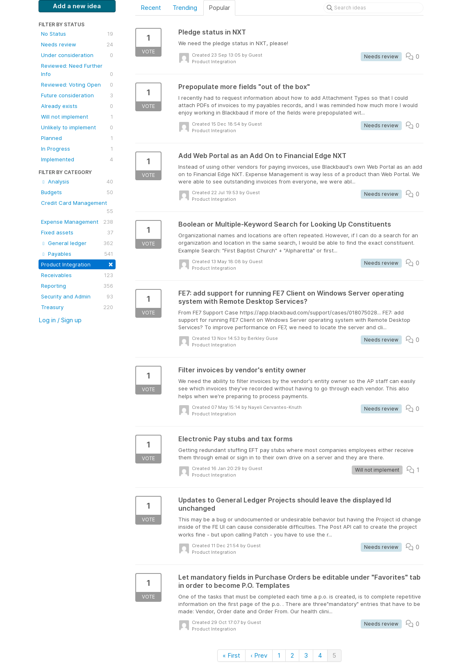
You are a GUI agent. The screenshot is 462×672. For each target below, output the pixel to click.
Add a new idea (77, 6)
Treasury (77, 307)
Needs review (77, 44)
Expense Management (77, 222)
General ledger (77, 243)
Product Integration (77, 263)
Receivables (77, 275)
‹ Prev (258, 655)
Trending (185, 7)
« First (231, 655)
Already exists (77, 106)
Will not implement (77, 116)
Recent (151, 7)
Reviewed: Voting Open (77, 84)
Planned (77, 138)
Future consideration (77, 95)
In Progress (77, 148)
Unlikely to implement (77, 127)
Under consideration (77, 55)
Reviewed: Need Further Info (77, 70)
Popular (219, 7)
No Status (77, 34)
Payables (77, 254)
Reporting (77, 286)
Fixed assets (77, 232)
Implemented (77, 159)
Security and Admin (77, 296)
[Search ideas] (373, 7)
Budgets (77, 192)
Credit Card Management (77, 207)
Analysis (77, 181)
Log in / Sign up (60, 320)
